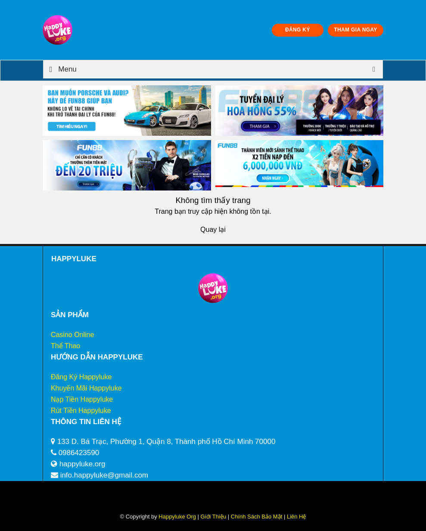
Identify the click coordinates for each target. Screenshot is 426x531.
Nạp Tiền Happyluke (82, 399)
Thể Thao (65, 346)
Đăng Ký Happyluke (81, 377)
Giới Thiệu (214, 516)
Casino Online (72, 334)
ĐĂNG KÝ (297, 30)
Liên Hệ (295, 516)
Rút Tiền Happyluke (81, 410)
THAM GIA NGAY (355, 30)
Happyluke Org (177, 516)
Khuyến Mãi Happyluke (86, 388)
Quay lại (213, 229)
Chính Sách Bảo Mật (256, 516)
